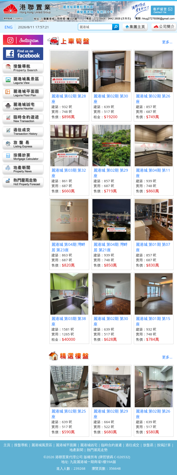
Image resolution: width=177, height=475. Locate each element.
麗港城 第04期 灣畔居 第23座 (68, 247)
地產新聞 (76, 449)
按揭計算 (164, 445)
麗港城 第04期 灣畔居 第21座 (110, 247)
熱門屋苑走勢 (97, 449)
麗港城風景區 (41, 445)
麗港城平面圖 (66, 445)
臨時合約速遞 (111, 445)
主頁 (6, 445)
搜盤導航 (21, 445)
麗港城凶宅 (88, 445)
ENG (9, 27)
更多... (167, 41)
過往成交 (132, 445)
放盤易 (148, 445)
